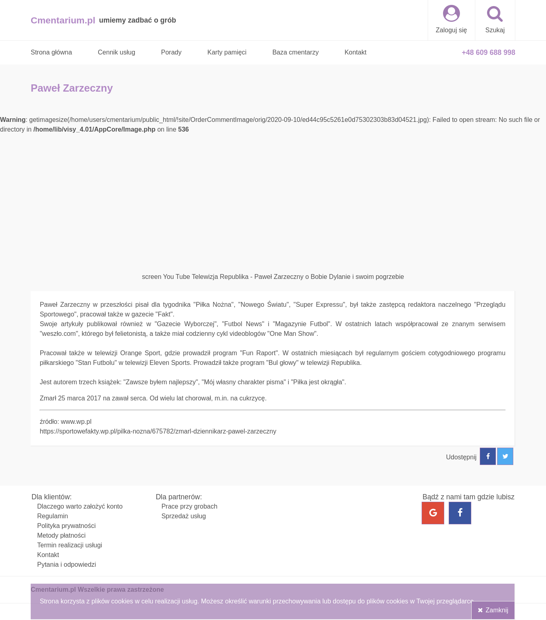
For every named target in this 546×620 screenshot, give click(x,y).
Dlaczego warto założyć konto (80, 506)
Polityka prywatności (66, 525)
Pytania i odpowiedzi (66, 564)
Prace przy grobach (190, 506)
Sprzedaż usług (184, 516)
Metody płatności (61, 535)
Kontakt (48, 554)
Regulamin (52, 516)
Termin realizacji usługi (69, 545)
